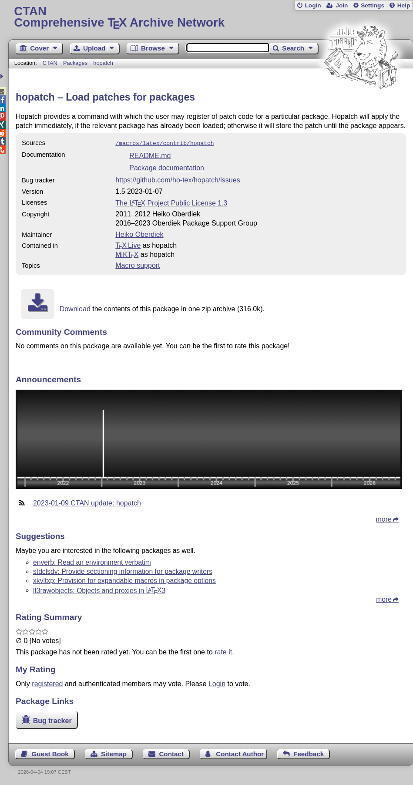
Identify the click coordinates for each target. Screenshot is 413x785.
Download (75, 308)
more (384, 518)
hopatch (103, 63)
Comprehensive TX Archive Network (210, 17)
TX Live (128, 244)
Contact (171, 753)
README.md (150, 154)
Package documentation (166, 167)
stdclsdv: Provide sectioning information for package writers (122, 570)
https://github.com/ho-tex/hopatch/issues (177, 179)
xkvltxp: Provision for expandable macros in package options (124, 579)
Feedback (308, 753)
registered (47, 683)
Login (313, 5)
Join (342, 5)
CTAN (50, 63)
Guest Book (49, 753)
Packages (76, 63)
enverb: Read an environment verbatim (92, 561)
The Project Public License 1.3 (171, 202)
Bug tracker (52, 720)
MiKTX (126, 253)
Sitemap (114, 753)
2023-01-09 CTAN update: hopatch (87, 502)
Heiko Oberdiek (139, 233)
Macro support (137, 264)
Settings (372, 5)
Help (403, 5)
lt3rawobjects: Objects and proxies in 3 (99, 589)
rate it (223, 651)
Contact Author (240, 753)
